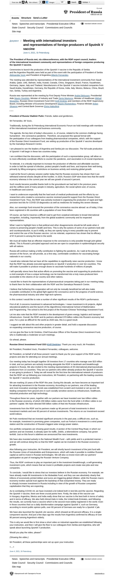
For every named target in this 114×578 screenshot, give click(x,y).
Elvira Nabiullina (51, 106)
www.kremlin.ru (99, 573)
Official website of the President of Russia (83, 12)
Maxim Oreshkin (21, 98)
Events (15, 18)
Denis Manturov (66, 98)
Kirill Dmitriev (61, 101)
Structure (26, 18)
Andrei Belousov (82, 95)
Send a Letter (40, 18)
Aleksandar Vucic (18, 75)
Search (73, 2)
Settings (85, 2)
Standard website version (93, 23)
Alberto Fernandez (59, 75)
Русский (99, 8)
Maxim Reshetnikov (67, 104)
